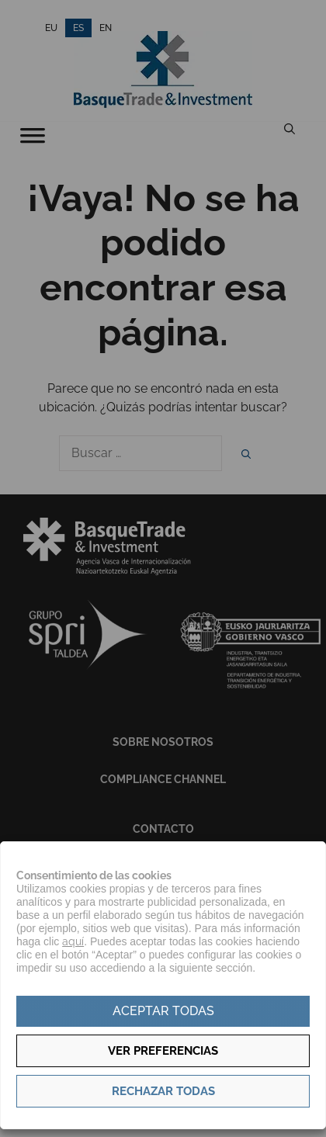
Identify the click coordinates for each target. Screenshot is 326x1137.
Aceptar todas (163, 1011)
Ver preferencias (163, 1051)
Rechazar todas (163, 1091)
